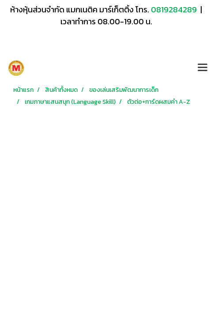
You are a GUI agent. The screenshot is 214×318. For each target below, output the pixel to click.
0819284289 (175, 9)
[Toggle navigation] (202, 68)
